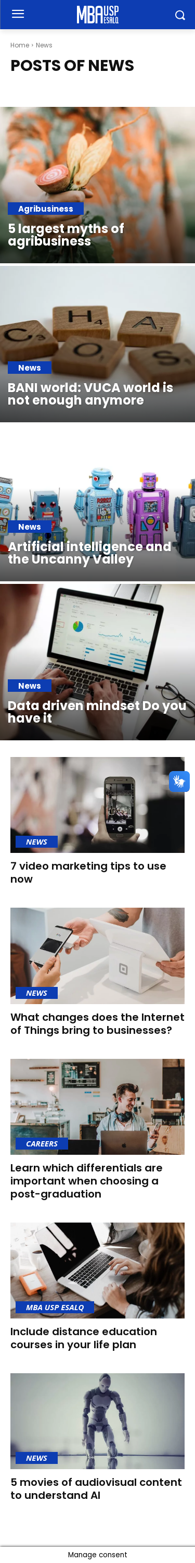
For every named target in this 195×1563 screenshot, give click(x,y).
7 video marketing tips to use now (88, 872)
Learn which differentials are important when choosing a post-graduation (86, 1181)
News (29, 367)
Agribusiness (45, 208)
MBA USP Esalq (55, 1307)
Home (19, 45)
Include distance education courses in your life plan (83, 1338)
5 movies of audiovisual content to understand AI (96, 1489)
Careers (42, 1143)
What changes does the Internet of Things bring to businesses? (97, 1023)
